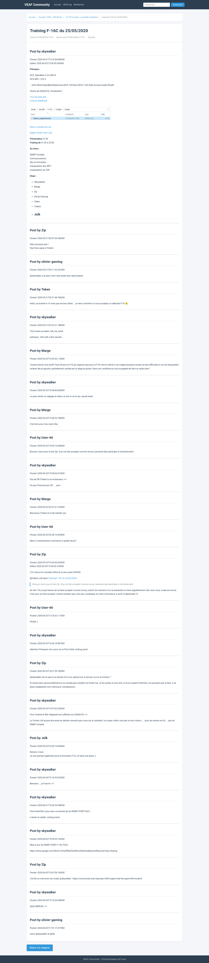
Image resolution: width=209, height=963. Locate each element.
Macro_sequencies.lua (40, 127)
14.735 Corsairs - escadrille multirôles (82, 17)
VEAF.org (67, 4)
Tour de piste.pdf (38, 97)
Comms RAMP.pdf (38, 101)
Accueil (57, 4)
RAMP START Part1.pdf (41, 133)
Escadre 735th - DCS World (50, 17)
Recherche (79, 4)
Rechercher (177, 5)
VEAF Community (37, 5)
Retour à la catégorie (40, 947)
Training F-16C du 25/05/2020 (62, 578)
